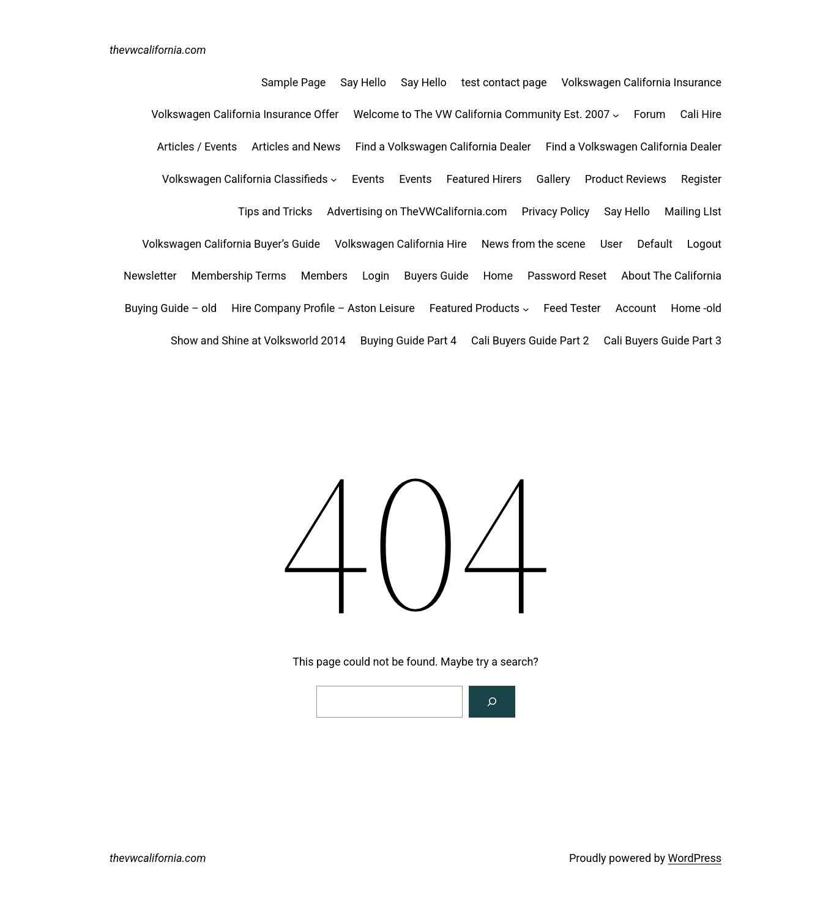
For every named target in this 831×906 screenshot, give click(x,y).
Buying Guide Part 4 (408, 340)
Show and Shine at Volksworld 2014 (258, 340)
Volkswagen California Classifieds (245, 179)
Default (655, 243)
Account (636, 308)
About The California (671, 275)
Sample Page (293, 82)
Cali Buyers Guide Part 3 (662, 340)
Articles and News (296, 146)
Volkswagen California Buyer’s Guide (231, 243)
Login (375, 275)
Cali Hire (700, 114)
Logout (704, 243)
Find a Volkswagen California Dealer (443, 146)
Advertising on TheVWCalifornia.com (417, 211)
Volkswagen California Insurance (641, 82)
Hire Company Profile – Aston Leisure (323, 308)
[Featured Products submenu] (526, 308)
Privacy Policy (556, 211)
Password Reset (566, 275)
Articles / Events (197, 146)
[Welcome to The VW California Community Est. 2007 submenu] (616, 114)
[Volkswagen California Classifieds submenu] (333, 179)
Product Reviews (625, 179)
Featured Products (475, 308)
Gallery (553, 179)
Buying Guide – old (171, 308)
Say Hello (363, 82)
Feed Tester (571, 308)
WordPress (694, 858)
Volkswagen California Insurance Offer (244, 114)
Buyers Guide (436, 275)
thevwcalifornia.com (158, 49)
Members (324, 275)
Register (701, 179)
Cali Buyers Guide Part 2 (530, 340)
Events (368, 179)
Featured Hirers (483, 179)
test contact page (504, 82)
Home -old (696, 308)
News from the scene (534, 243)
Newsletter (150, 275)
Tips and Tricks (275, 211)
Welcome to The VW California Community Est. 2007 (481, 114)
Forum (650, 114)
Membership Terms (239, 275)
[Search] (492, 702)
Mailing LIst (693, 211)
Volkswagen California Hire (401, 243)
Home (498, 275)
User (611, 243)
